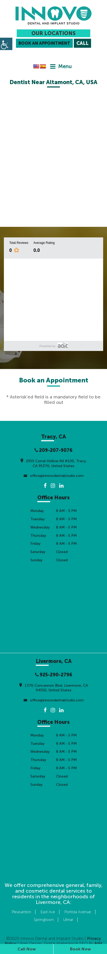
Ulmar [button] (68, 919)
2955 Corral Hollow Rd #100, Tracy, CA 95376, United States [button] (54, 463)
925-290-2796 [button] (53, 675)
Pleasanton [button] (21, 912)
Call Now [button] (26, 949)
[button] (53, 15)
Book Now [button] (80, 949)
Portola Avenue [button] (78, 912)
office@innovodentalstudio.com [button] (54, 476)
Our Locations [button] (53, 33)
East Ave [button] (48, 912)
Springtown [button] (44, 919)
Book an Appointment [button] (44, 43)
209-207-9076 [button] (53, 450)
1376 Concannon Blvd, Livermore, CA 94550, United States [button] (53, 687)
